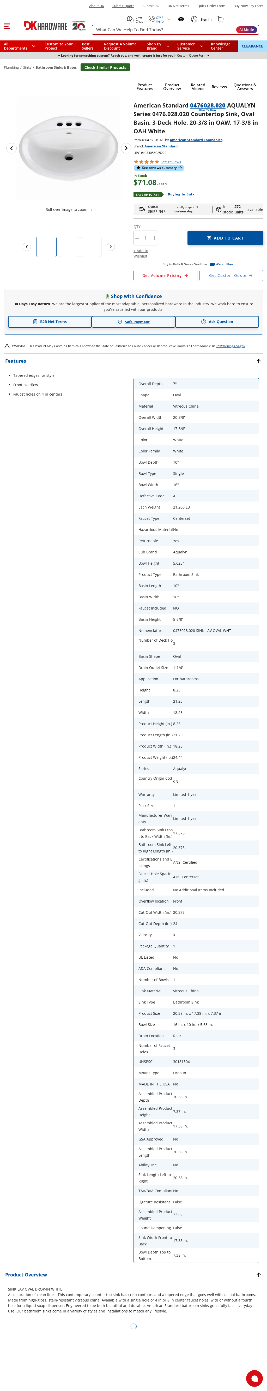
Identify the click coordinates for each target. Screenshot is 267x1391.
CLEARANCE (252, 46)
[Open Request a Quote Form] (165, 275)
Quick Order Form (211, 6)
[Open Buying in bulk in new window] (179, 194)
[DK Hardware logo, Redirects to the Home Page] (49, 26)
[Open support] (254, 1378)
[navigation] (190, 46)
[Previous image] (11, 148)
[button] (7, 25)
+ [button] (154, 237)
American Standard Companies (196, 140)
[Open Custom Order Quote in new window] (231, 275)
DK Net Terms (178, 6)
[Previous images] (27, 247)
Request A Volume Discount (120, 46)
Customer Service (186, 46)
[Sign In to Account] (205, 19)
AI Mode (246, 29)
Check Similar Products (105, 67)
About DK (96, 6)
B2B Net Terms (50, 321)
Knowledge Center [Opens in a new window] (220, 46)
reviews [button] (171, 161)
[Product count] (145, 238)
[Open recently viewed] (181, 19)
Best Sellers (88, 46)
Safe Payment (134, 321)
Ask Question (217, 321)
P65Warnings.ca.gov (230, 346)
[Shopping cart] (220, 19)
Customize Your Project (59, 46)
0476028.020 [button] (208, 105)
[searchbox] (175, 29)
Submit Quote (123, 6)
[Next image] (126, 148)
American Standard (161, 146)
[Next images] (111, 247)
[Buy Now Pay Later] (248, 6)
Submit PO (151, 6)
